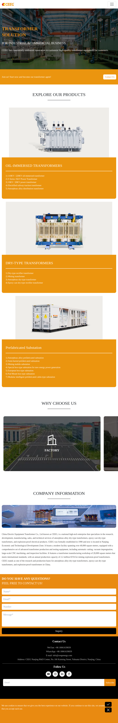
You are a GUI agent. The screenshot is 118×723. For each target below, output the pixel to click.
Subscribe (110, 683)
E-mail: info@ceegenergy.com (59, 655)
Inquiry (59, 631)
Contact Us (109, 77)
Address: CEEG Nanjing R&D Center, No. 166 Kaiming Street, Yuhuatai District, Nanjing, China (59, 659)
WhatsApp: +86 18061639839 (59, 651)
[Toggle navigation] (112, 4)
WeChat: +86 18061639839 (59, 647)
